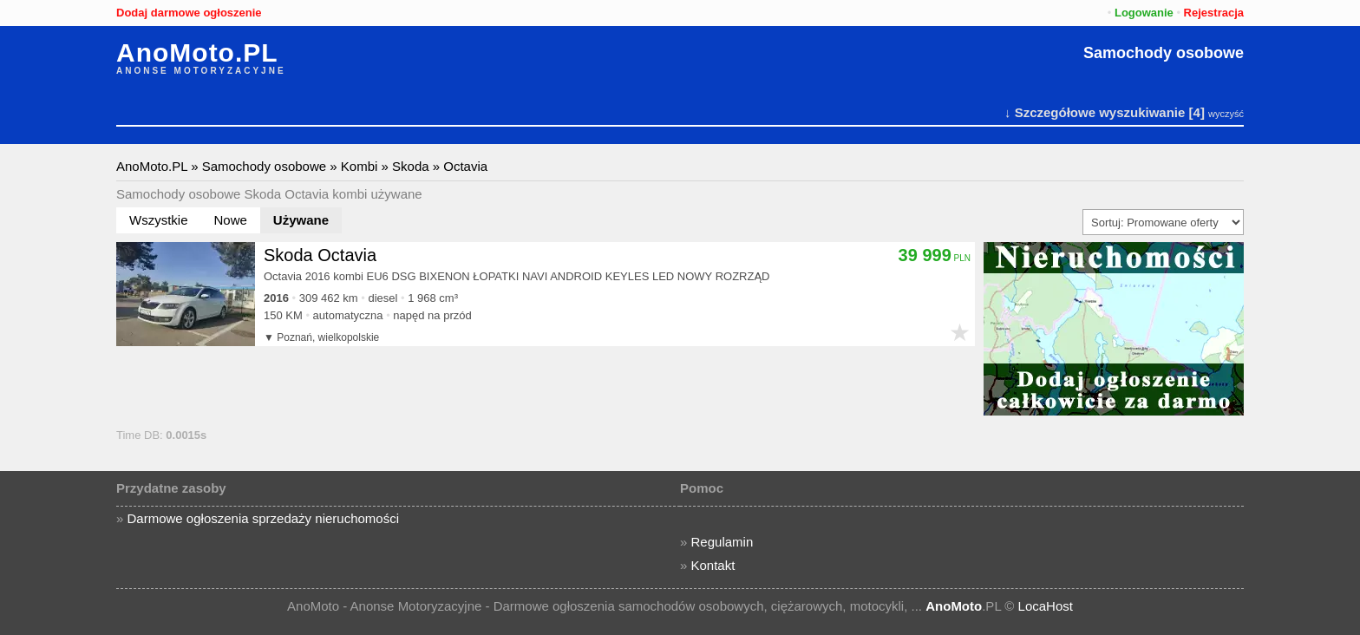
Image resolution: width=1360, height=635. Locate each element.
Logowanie (1144, 12)
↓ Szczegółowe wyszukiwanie (1094, 112)
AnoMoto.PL (197, 53)
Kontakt (713, 565)
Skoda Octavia (320, 255)
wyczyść (1226, 113)
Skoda (410, 166)
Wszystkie (158, 220)
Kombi (359, 166)
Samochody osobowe (1163, 53)
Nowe (230, 220)
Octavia (465, 166)
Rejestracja (1214, 12)
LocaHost (1045, 606)
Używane (301, 220)
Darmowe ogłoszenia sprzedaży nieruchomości (263, 518)
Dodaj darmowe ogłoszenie (189, 12)
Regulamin (722, 541)
